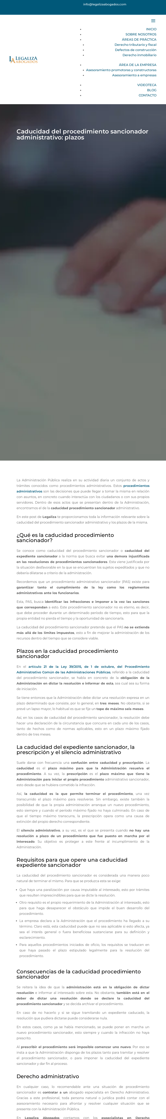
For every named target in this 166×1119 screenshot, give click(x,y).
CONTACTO (147, 95)
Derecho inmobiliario (139, 55)
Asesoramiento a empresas (134, 75)
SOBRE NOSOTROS (141, 34)
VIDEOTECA (146, 85)
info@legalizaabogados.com (104, 4)
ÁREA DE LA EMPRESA (137, 65)
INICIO (151, 29)
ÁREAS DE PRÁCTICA (139, 39)
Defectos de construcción (135, 50)
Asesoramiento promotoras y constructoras (121, 70)
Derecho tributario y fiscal (135, 45)
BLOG (151, 90)
